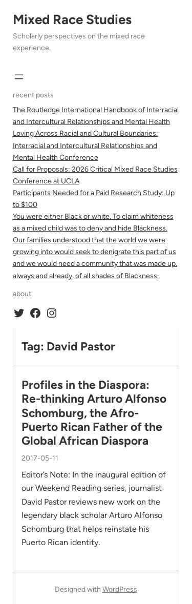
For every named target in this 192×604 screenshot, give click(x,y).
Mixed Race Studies (72, 19)
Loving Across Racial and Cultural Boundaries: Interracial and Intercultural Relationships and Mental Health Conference (85, 145)
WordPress (119, 589)
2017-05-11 (40, 458)
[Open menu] (19, 77)
